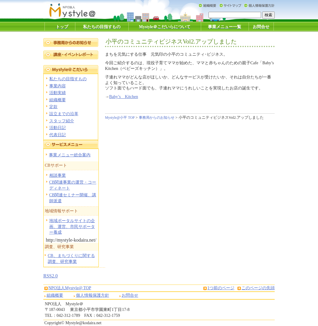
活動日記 (57, 128)
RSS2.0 (50, 275)
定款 (53, 107)
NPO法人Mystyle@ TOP (69, 288)
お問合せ (130, 295)
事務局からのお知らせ (156, 117)
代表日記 (57, 135)
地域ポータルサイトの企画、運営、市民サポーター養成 (72, 227)
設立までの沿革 (63, 114)
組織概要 (57, 100)
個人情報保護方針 (92, 295)
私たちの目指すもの (68, 79)
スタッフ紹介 (61, 121)
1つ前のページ (220, 288)
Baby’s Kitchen (123, 96)
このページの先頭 (258, 288)
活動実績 (57, 93)
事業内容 (57, 86)
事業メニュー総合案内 (69, 155)
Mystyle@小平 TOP (120, 117)
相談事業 (57, 175)
